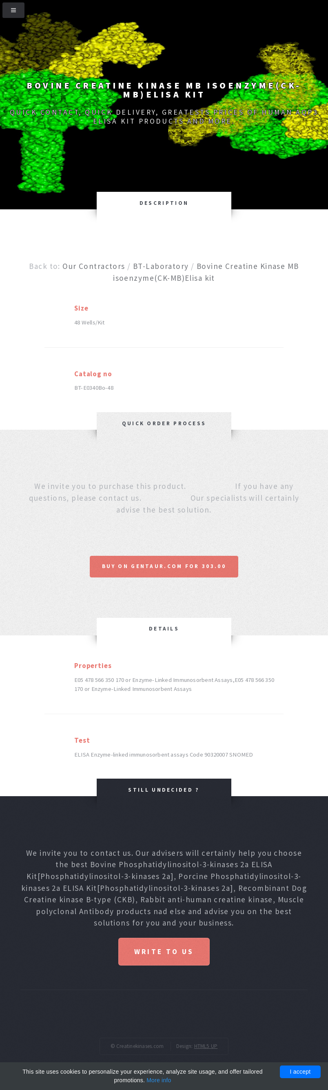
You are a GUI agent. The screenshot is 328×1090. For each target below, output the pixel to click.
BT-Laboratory (161, 266)
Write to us (164, 951)
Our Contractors (93, 266)
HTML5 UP (206, 1046)
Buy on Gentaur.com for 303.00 (164, 566)
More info (158, 1080)
